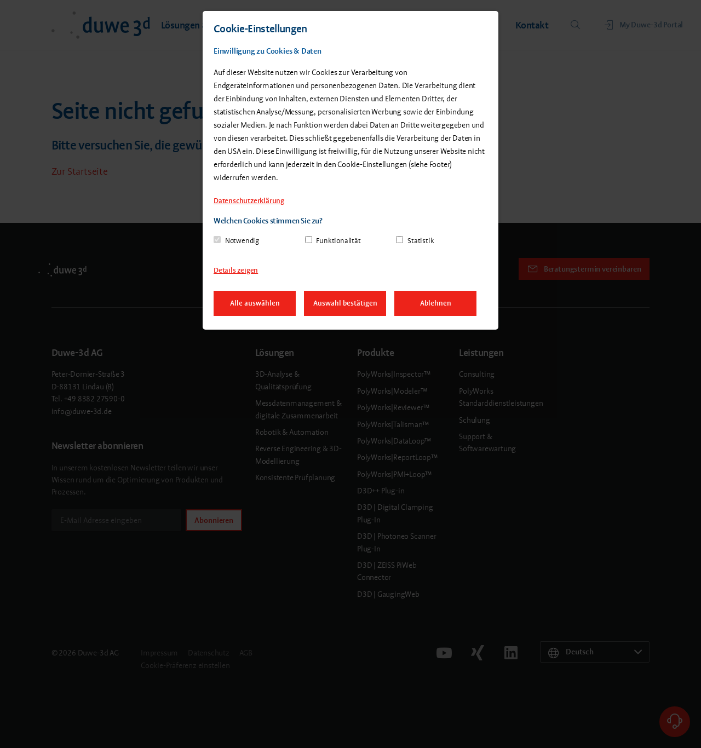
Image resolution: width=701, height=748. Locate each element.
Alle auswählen (255, 303)
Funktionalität (338, 241)
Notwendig (242, 241)
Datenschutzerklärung (249, 201)
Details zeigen (236, 270)
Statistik (420, 241)
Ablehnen (435, 303)
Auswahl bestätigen (345, 303)
